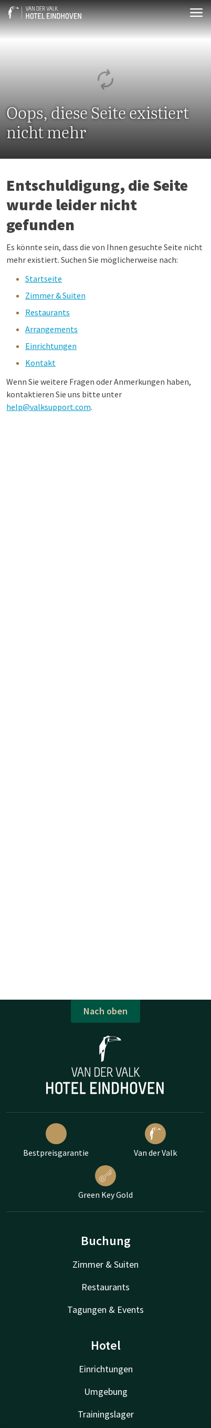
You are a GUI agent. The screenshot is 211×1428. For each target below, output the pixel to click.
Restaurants (47, 312)
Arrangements (51, 329)
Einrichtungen (51, 346)
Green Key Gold (105, 1182)
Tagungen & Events (105, 1309)
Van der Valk (155, 1140)
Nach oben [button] (105, 1011)
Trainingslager (106, 1414)
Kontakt (40, 362)
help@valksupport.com (48, 407)
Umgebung (106, 1391)
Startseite (43, 278)
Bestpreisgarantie (56, 1140)
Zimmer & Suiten (55, 295)
